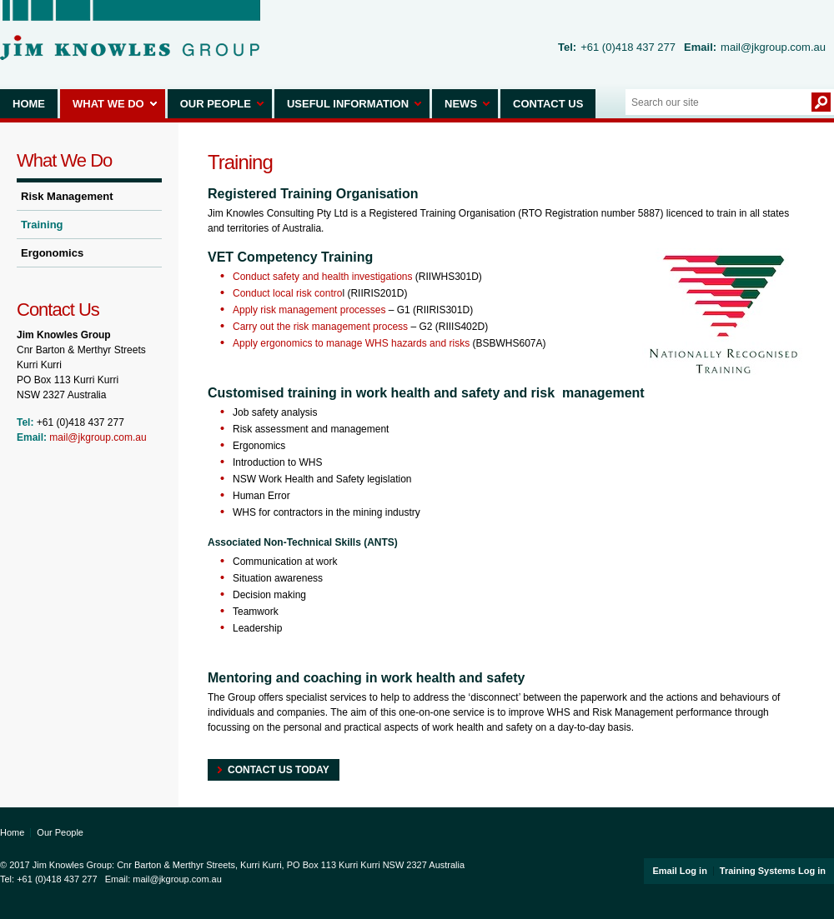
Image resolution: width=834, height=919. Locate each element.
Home (29, 103)
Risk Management (67, 196)
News (461, 103)
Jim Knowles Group (130, 30)
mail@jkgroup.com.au (773, 47)
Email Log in (679, 871)
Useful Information (348, 103)
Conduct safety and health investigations (322, 276)
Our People (215, 103)
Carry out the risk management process (320, 326)
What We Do (108, 103)
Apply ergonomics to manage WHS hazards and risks (351, 343)
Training (42, 224)
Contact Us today (278, 770)
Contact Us (548, 103)
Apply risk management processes (309, 310)
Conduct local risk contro (287, 293)
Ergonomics (52, 253)
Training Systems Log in (773, 871)
